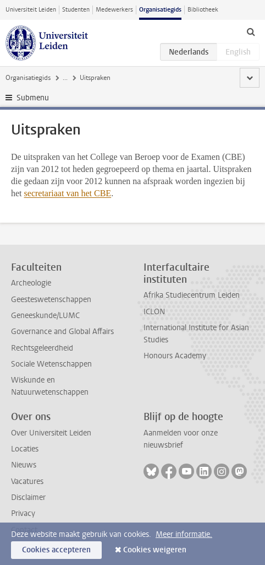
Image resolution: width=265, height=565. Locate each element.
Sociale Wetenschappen (51, 364)
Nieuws (23, 465)
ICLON (154, 311)
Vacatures (27, 481)
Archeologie (31, 283)
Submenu (32, 98)
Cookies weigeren (154, 550)
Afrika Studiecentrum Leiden (191, 295)
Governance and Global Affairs (62, 331)
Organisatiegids (160, 10)
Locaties (24, 449)
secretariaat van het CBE (68, 193)
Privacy (23, 513)
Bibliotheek (202, 10)
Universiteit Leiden (30, 10)
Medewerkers (114, 10)
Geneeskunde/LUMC (45, 315)
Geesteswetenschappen (51, 299)
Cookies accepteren (56, 550)
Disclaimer (28, 497)
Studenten (76, 10)
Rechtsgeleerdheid (42, 348)
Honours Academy (174, 356)
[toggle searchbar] (251, 31)
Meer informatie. (184, 534)
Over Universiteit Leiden (51, 433)
